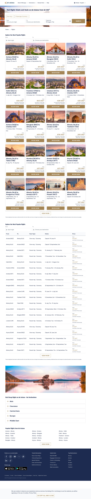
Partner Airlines (53, 464)
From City (35, 475)
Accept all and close (45, 495)
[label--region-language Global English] (80, 2)
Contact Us (53, 462)
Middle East (13, 421)
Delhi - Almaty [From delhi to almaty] (63, 433)
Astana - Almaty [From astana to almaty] (9, 431)
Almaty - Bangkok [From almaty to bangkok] (37, 433)
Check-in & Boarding (55, 460)
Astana (70, 458)
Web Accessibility (54, 467)
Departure (48, 20)
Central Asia (13, 411)
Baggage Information (55, 458)
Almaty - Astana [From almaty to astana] (36, 431)
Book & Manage (23, 2)
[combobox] (16, 22)
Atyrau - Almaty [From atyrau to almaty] (36, 440)
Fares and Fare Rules (37, 462)
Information (33, 2)
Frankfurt (70, 467)
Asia (10, 401)
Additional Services (36, 464)
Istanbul (70, 464)
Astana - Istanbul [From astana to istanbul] (10, 438)
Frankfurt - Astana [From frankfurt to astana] (64, 435)
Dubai (69, 460)
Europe (11, 416)
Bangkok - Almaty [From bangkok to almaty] (10, 440)
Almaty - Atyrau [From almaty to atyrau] (63, 440)
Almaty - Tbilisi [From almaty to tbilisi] (9, 435)
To (27, 20)
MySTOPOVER (53, 455)
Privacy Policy (32, 493)
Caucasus (12, 406)
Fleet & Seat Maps (36, 455)
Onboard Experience (37, 458)
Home (7, 29)
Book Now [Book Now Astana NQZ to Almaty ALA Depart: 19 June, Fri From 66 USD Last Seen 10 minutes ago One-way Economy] (15, 73)
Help (48, 2)
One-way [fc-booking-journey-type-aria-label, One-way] (9, 16)
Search (78, 21)
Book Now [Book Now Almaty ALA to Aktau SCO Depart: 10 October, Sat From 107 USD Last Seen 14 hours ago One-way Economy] (76, 208)
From (8, 20)
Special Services (36, 460)
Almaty (70, 455)
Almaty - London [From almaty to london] (63, 438)
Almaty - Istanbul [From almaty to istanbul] (10, 433)
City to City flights (18, 475)
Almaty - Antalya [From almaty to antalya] (36, 435)
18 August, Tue (50, 22)
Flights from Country (42, 475)
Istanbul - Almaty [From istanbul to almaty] (37, 438)
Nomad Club (42, 2)
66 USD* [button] (47, 10)
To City (11, 475)
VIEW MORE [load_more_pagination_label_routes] (45, 444)
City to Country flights (27, 475)
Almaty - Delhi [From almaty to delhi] (63, 431)
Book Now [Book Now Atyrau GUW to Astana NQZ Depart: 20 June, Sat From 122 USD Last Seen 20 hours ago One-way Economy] (76, 174)
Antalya (70, 462)
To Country (7, 475)
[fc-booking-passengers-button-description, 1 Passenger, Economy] (21, 16)
